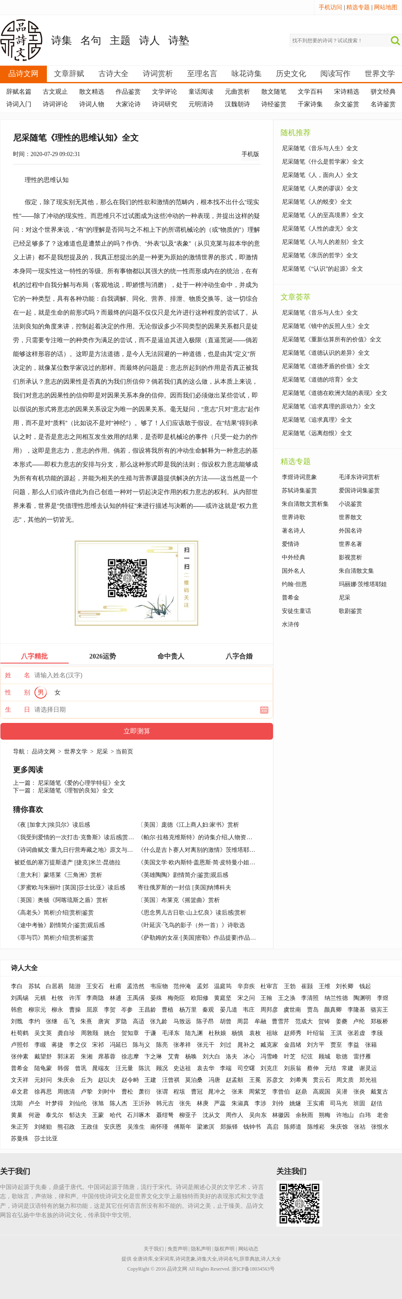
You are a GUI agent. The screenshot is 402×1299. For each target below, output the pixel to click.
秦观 (208, 1010)
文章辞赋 (69, 73)
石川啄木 (138, 1115)
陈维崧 (316, 1127)
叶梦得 (54, 1103)
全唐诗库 (143, 1259)
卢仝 (34, 1103)
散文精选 (91, 91)
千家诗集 (310, 104)
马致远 (182, 1021)
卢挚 (87, 1092)
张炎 (359, 1092)
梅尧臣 (176, 998)
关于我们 (154, 1249)
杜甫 (115, 986)
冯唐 (214, 1080)
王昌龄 (147, 1010)
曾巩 (81, 1068)
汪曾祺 (171, 1080)
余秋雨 (304, 1115)
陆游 (75, 986)
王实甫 (316, 1103)
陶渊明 (362, 998)
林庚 (203, 1103)
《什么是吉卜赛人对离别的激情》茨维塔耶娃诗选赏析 (208, 850)
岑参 (127, 1010)
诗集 (61, 40)
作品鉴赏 (128, 91)
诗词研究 (164, 104)
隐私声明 (201, 1249)
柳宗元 (37, 1010)
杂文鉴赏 (346, 104)
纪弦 (307, 1056)
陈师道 (293, 1127)
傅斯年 (182, 1127)
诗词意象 (185, 1259)
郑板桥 (379, 1021)
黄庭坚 (223, 998)
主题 (120, 40)
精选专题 (358, 7)
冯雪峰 (269, 1056)
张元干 (205, 1045)
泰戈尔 (54, 1115)
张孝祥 (182, 1045)
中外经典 (293, 557)
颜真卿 (333, 1010)
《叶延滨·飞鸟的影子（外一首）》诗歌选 (191, 925)
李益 (353, 1045)
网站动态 (248, 1249)
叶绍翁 (316, 1033)
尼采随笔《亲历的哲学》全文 (320, 255)
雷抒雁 (362, 1056)
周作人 (234, 1115)
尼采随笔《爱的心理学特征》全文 (82, 783)
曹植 (167, 1010)
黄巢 (17, 1115)
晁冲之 (217, 1092)
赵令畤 (130, 1080)
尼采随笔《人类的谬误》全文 (320, 188)
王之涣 (287, 998)
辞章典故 (250, 1259)
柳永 (57, 1010)
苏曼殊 (19, 1138)
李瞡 (40, 1045)
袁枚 (255, 1033)
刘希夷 (298, 1080)
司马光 (339, 1103)
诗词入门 (18, 104)
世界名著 (350, 544)
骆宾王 (379, 1010)
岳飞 (69, 1021)
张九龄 (159, 1021)
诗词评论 (55, 104)
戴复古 (379, 1092)
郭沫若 (66, 1056)
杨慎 (237, 1033)
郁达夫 (78, 1115)
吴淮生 (136, 1127)
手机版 (250, 154)
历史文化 (291, 73)
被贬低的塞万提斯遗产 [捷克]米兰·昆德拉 (67, 862)
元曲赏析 (237, 91)
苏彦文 (275, 1080)
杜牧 (57, 998)
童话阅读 (201, 91)
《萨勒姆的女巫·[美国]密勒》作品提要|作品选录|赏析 (206, 938)
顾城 (324, 1056)
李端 (226, 1068)
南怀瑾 (159, 1127)
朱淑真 (240, 1103)
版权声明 (224, 1249)
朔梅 (324, 1115)
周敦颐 (89, 1033)
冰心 (249, 1056)
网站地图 (385, 7)
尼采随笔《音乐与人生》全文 (320, 148)
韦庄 (249, 1010)
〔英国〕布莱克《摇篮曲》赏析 (179, 900)
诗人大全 (24, 967)
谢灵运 (368, 1068)
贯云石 (321, 1080)
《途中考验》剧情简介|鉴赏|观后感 (59, 925)
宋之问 (246, 998)
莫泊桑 (194, 1080)
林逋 (115, 998)
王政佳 (89, 1127)
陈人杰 (118, 1103)
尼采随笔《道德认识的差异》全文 (326, 353)
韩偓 (63, 1068)
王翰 (266, 998)
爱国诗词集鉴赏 (359, 490)
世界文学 (380, 73)
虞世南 (292, 1010)
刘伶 (278, 1103)
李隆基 (356, 1010)
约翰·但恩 (294, 584)
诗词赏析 (158, 73)
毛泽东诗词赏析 (359, 477)
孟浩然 (135, 986)
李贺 (110, 1010)
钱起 (365, 986)
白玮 (365, 1115)
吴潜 (342, 1092)
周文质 (345, 1080)
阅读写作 (335, 73)
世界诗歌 (293, 517)
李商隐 (95, 998)
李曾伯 (281, 1092)
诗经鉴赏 (273, 104)
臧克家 (269, 1045)
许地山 (345, 1115)
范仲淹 (182, 986)
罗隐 (121, 1021)
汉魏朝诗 (237, 104)
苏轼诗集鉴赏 (299, 490)
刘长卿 (344, 986)
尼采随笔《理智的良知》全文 (76, 790)
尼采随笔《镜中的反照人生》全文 (326, 326)
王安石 (95, 986)
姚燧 (295, 1103)
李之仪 (78, 1045)
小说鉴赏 (350, 504)
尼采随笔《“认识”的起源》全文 (322, 269)
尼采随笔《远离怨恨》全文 (317, 433)
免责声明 (178, 1249)
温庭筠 (223, 986)
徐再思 (43, 1092)
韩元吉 (165, 1103)
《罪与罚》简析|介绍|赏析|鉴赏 (54, 938)
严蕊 (220, 1103)
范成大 (304, 1021)
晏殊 (156, 998)
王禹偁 (135, 998)
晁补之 (246, 1045)
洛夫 (231, 1056)
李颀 (377, 1033)
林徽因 (281, 1115)
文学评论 (164, 91)
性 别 (17, 692)
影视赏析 (350, 557)
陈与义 (141, 1045)
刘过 (226, 1045)
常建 (347, 1068)
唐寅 (104, 1021)
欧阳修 (200, 998)
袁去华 (205, 1068)
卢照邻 (19, 1045)
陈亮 (162, 1045)
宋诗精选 (346, 91)
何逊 (34, 1115)
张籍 (371, 1045)
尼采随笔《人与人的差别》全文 (323, 242)
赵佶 (376, 1103)
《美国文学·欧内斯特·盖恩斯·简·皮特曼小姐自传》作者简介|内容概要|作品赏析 (239, 862)
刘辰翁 (293, 1068)
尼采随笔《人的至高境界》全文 (323, 215)
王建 (150, 1080)
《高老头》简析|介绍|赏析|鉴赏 (54, 913)
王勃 (290, 986)
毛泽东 (171, 1033)
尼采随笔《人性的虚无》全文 (320, 228)
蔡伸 (313, 1068)
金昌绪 (293, 1045)
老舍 (383, 1115)
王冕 (255, 1080)
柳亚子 (188, 1115)
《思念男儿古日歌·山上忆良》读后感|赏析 (192, 913)
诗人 (149, 40)
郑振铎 (229, 1127)
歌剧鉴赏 (350, 611)
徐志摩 (130, 1056)
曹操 (75, 1010)
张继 (51, 1021)
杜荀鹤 (19, 1033)
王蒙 (98, 1115)
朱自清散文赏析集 (305, 504)
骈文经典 (383, 91)
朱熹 (86, 1021)
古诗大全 (113, 73)
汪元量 (124, 1068)
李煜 (383, 998)
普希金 (290, 597)
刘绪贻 (43, 1127)
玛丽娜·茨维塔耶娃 (363, 584)
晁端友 (101, 1068)
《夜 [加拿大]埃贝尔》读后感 (52, 825)
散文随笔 (273, 91)
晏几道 (228, 1010)
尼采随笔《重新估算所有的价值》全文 (331, 339)
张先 (185, 1103)
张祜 (360, 1127)
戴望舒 (43, 1056)
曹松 (127, 1092)
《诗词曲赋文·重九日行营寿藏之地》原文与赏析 (76, 850)
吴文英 (43, 1033)
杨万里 (188, 1010)
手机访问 (330, 7)
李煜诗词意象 (299, 477)
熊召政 (66, 1127)
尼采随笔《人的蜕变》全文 (317, 202)
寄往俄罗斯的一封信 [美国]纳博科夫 (184, 887)
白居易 (54, 986)
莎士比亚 (46, 1138)
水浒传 (290, 624)
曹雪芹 (280, 1021)
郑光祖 (368, 1080)
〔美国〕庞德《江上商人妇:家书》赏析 (188, 825)
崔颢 (307, 986)
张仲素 (19, 1056)
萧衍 (144, 1092)
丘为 (87, 1080)
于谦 (150, 1033)
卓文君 (19, 1092)
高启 (272, 1127)
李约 (34, 1021)
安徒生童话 (296, 611)
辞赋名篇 (18, 91)
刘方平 (316, 1045)
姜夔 (342, 1021)
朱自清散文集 (356, 571)
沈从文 (211, 1115)
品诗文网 (23, 73)
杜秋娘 (217, 1033)
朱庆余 (66, 1080)
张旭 (98, 1103)
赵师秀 (293, 1033)
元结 (330, 1068)
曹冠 (197, 1092)
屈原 (92, 1010)
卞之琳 (153, 1056)
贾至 (336, 1045)
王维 (324, 986)
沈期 (17, 1103)
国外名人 (293, 571)
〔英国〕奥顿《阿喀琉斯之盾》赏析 (61, 900)
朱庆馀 (339, 1127)
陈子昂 (205, 1021)
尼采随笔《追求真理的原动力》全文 (329, 406)
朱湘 (87, 1056)
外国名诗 (350, 531)
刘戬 (17, 1021)
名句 (90, 40)
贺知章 (130, 1033)
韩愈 (17, 1010)
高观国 (321, 1092)
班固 (359, 1103)
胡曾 (226, 1021)
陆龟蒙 (43, 1068)
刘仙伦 (78, 1103)
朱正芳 (19, 1127)
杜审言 (269, 986)
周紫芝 (257, 1092)
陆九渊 (194, 1033)
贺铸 (324, 1021)
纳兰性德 (336, 998)
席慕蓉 (107, 1056)
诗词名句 (228, 1259)
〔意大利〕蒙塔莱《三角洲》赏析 (58, 875)
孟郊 (203, 986)
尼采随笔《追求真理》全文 (317, 420)
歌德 (342, 1056)
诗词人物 (91, 104)
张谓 (162, 1092)
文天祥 (19, 1080)
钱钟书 (252, 1127)
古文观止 (55, 91)
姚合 (110, 1033)
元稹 (40, 998)
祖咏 (272, 1033)
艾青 (174, 1056)
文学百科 (310, 91)
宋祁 (98, 1045)
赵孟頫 (234, 1080)
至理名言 (202, 73)
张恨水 (380, 1127)
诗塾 (178, 40)
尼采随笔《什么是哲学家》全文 (323, 162)
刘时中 (107, 1092)
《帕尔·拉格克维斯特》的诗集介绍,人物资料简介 (201, 837)
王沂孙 (141, 1103)
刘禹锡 (19, 998)
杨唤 (191, 1056)
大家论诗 (128, 104)
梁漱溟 (205, 1127)
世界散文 (350, 517)
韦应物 (159, 986)
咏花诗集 (247, 73)
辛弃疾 (246, 986)
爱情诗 (290, 544)
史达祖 (182, 1068)
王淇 (336, 1033)
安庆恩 (112, 1127)
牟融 (260, 1021)
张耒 (237, 1092)
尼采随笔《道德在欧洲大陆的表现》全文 (334, 393)
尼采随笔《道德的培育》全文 (320, 380)
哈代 (115, 1115)
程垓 (179, 1092)
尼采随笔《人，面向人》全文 (320, 175)
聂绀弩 (165, 1115)
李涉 (260, 1103)
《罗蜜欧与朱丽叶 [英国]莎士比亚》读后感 (69, 887)
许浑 (75, 998)
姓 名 (17, 675)
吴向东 (258, 1115)
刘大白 (211, 1056)
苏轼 (34, 986)
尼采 (102, 751)
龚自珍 (66, 1033)
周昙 (243, 1021)
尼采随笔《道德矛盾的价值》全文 (326, 366)
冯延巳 (118, 1045)
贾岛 (313, 1010)
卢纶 (359, 1021)
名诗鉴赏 (383, 104)
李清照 (310, 998)
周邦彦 (269, 1010)
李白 (17, 986)
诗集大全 (207, 1259)
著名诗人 (293, 531)
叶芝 (290, 1056)
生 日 (17, 709)
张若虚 (356, 1033)
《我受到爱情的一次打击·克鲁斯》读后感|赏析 (74, 837)
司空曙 (246, 1068)
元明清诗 (201, 104)
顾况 (162, 1068)
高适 (138, 1021)
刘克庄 (269, 1068)
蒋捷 (57, 1045)
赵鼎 (301, 1092)
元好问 (43, 1080)
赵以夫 (107, 1080)
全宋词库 (164, 1259)
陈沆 (144, 1068)
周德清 (66, 1092)
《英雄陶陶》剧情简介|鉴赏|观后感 (183, 875)
